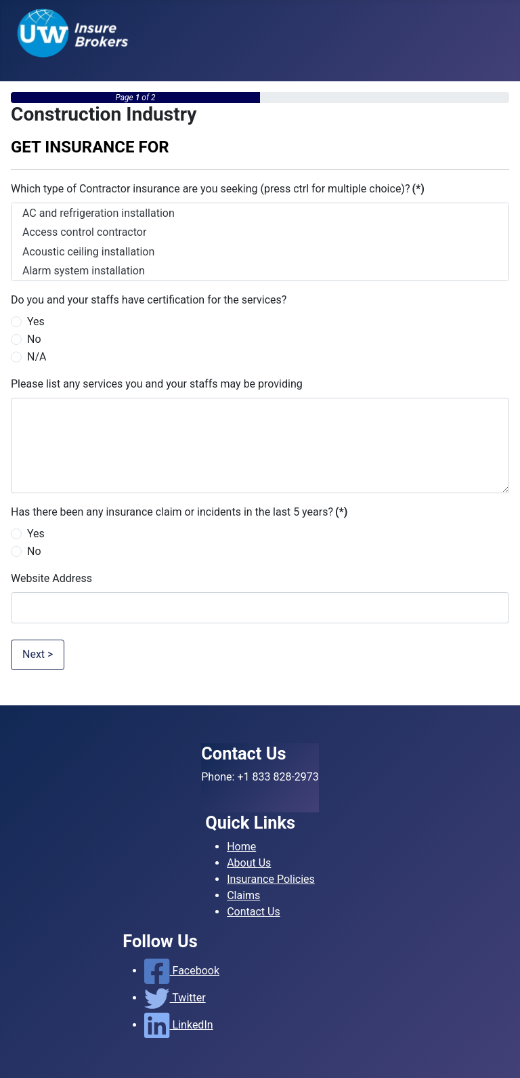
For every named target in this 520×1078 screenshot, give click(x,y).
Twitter (174, 997)
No (34, 339)
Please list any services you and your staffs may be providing (157, 383)
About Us (249, 862)
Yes (36, 321)
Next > (37, 654)
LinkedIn (178, 1024)
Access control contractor (260, 232)
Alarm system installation (260, 271)
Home (241, 846)
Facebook (181, 970)
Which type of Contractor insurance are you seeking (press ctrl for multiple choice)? (218, 188)
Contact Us (253, 911)
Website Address (51, 578)
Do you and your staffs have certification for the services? (148, 299)
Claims (243, 895)
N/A (36, 356)
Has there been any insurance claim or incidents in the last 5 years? (179, 511)
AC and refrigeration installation (260, 213)
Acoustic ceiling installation (260, 252)
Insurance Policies (271, 879)
